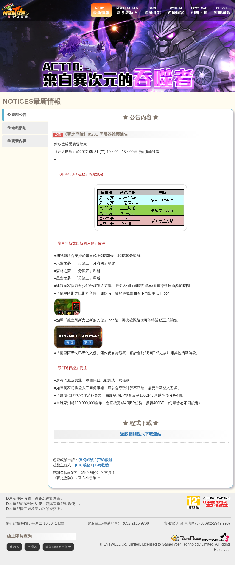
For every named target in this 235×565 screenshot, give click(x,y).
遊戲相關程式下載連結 (140, 434)
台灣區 (32, 547)
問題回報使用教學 (58, 547)
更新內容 (16, 141)
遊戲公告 (16, 115)
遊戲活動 (16, 128)
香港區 (14, 547)
